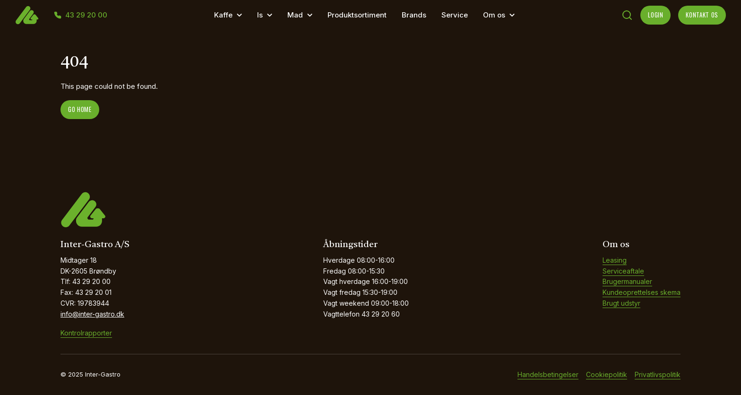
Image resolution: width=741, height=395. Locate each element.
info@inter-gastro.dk (92, 314)
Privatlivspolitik (658, 374)
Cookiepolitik (606, 374)
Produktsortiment (357, 14)
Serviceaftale (623, 271)
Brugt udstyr (621, 303)
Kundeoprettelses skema (642, 292)
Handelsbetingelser (547, 374)
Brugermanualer (627, 281)
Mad (295, 14)
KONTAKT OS (702, 14)
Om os (494, 14)
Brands (414, 14)
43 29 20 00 (86, 15)
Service (454, 14)
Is (260, 14)
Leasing (615, 260)
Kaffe (223, 14)
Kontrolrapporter (86, 333)
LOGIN (655, 14)
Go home (80, 109)
